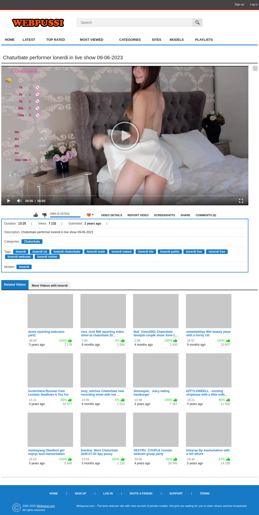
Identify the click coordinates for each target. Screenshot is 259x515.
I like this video (35, 215)
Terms (205, 493)
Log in (254, 4)
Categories (130, 40)
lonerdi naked (121, 251)
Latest (29, 40)
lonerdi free (217, 251)
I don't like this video (44, 215)
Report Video (137, 215)
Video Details (111, 215)
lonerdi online (47, 257)
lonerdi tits (146, 251)
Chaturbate (32, 241)
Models (177, 40)
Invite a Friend (141, 493)
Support (176, 493)
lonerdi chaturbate (67, 251)
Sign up (239, 4)
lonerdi (21, 251)
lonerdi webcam (19, 257)
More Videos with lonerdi (50, 285)
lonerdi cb (39, 251)
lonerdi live (194, 251)
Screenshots (164, 215)
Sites (156, 40)
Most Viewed (91, 40)
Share (185, 215)
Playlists (204, 40)
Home (10, 40)
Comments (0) (206, 215)
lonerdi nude (96, 251)
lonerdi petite (169, 251)
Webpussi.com (46, 505)
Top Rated (55, 40)
